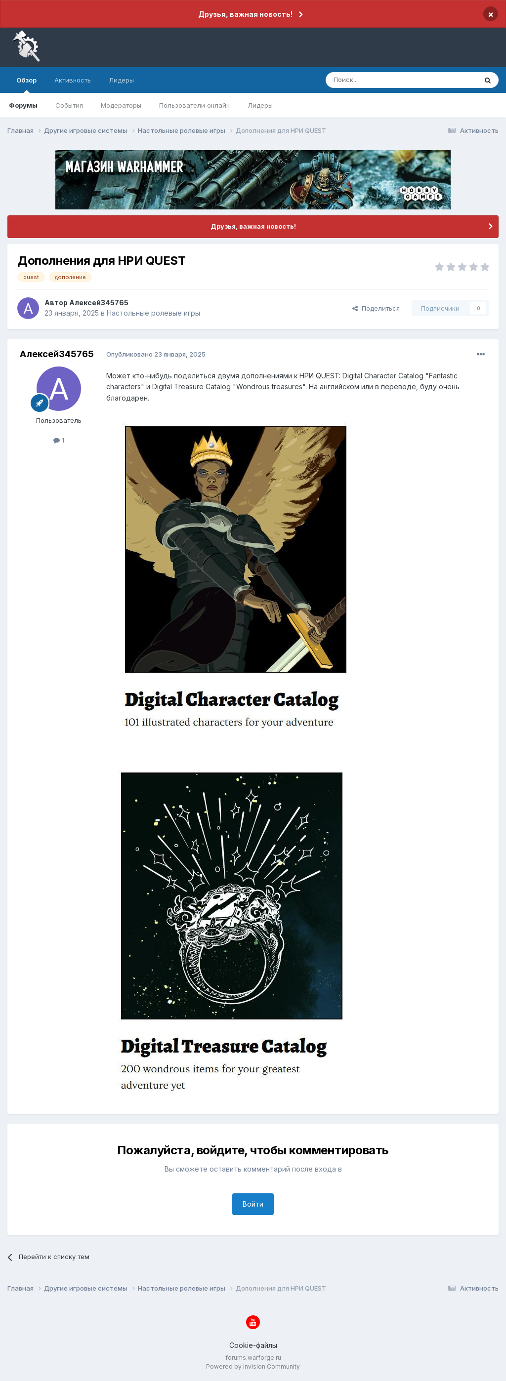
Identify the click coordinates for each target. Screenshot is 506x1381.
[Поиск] (378, 80)
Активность (72, 80)
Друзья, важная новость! (245, 14)
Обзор (26, 84)
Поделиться (376, 308)
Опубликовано (156, 354)
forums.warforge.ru (253, 1357)
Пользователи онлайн (194, 105)
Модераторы (121, 105)
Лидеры (260, 105)
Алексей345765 (98, 302)
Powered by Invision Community (253, 1366)
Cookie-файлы (253, 1345)
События (69, 105)
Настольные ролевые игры (153, 313)
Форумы (23, 105)
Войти (253, 1204)
